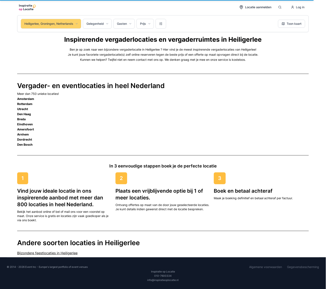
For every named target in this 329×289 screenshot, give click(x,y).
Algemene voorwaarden (265, 267)
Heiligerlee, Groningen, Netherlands (51, 23)
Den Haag (24, 114)
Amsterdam (25, 99)
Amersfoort (25, 129)
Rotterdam (24, 104)
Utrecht (22, 109)
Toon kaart (291, 23)
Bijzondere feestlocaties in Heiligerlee (47, 253)
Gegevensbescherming (303, 267)
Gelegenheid (97, 23)
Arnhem (23, 134)
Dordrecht (24, 139)
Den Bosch (25, 144)
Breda (21, 119)
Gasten (124, 23)
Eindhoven (25, 124)
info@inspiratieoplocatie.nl (163, 280)
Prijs (145, 23)
